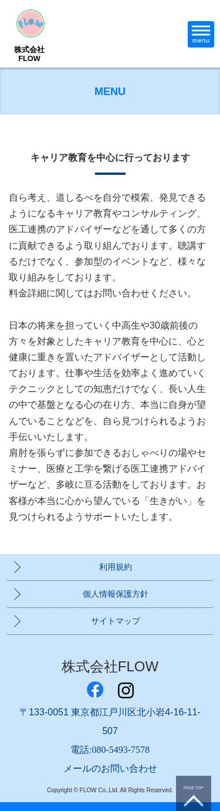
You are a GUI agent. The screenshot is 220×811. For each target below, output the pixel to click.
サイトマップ (115, 621)
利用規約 (115, 567)
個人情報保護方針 (115, 594)
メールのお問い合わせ (110, 768)
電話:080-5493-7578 (110, 750)
